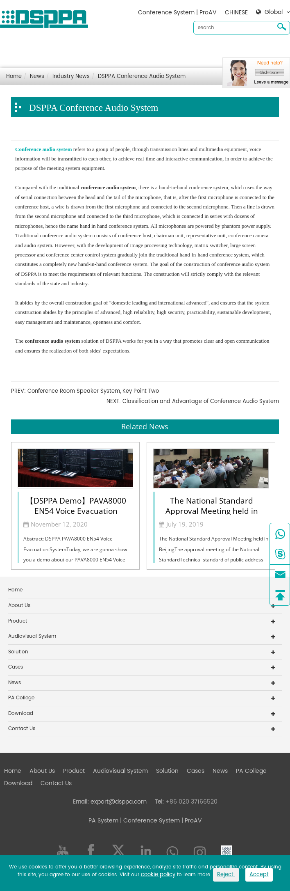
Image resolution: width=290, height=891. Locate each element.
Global (274, 12)
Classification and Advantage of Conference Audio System (200, 401)
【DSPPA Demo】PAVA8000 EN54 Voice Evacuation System (76, 505)
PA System (103, 820)
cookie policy (158, 874)
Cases (195, 49)
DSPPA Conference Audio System (142, 76)
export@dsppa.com (119, 801)
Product (74, 49)
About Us (42, 49)
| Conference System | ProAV (160, 820)
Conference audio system (43, 149)
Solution (167, 49)
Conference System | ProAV (177, 12)
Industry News (71, 76)
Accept (259, 874)
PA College (21, 698)
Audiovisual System (120, 49)
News (220, 49)
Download (250, 49)
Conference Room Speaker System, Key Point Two (93, 391)
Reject (226, 874)
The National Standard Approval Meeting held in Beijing (211, 505)
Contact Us (19, 62)
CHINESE (236, 12)
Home (12, 49)
